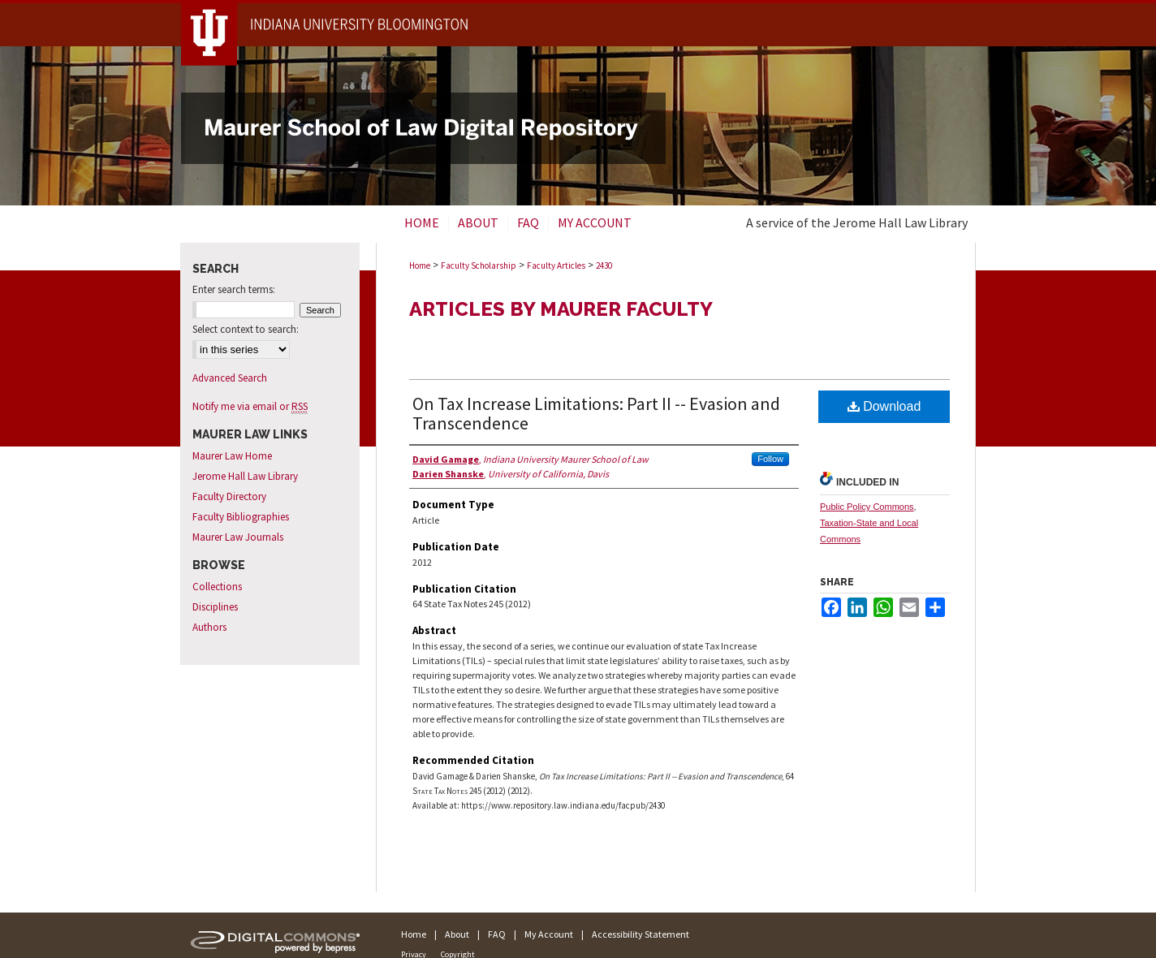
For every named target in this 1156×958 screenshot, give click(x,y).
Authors (209, 627)
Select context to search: (245, 329)
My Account (548, 934)
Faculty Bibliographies (240, 517)
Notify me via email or (250, 406)
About (457, 934)
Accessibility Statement (640, 934)
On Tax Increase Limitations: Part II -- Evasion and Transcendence (596, 413)
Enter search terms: (233, 289)
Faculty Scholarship (478, 265)
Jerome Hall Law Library (245, 476)
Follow (770, 459)
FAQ (497, 934)
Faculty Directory (229, 496)
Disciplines (215, 607)
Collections (217, 586)
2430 (604, 265)
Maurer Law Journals (237, 537)
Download (884, 406)
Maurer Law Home (232, 456)
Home (419, 265)
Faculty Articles (556, 265)
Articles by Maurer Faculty (561, 309)
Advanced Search (229, 378)
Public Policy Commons (867, 506)
